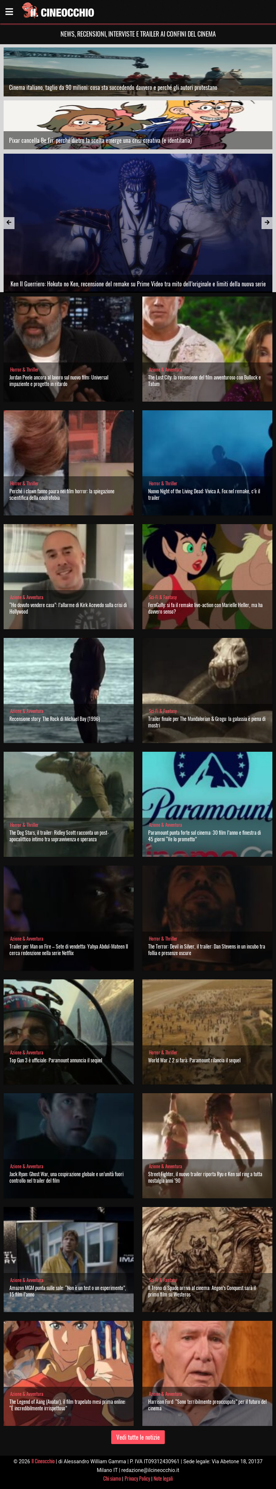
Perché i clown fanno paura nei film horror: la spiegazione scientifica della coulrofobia (61, 494)
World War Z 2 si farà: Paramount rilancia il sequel (194, 1060)
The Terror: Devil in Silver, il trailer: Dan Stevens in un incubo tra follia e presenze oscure (206, 949)
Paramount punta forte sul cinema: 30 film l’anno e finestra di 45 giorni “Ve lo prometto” (204, 836)
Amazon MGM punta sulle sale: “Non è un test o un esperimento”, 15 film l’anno (67, 1291)
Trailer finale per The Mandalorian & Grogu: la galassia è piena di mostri (206, 722)
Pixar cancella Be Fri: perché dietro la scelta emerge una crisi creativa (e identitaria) (100, 140)
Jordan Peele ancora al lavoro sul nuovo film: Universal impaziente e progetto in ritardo (58, 380)
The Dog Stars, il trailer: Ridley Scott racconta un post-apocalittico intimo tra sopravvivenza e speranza (59, 836)
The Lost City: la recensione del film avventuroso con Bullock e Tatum (204, 380)
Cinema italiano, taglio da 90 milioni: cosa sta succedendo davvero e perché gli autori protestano (113, 87)
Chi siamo (112, 1478)
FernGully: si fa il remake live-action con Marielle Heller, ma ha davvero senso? (205, 608)
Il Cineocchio (43, 1461)
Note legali (163, 1478)
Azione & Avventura (165, 369)
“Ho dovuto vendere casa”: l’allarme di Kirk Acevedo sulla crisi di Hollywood (68, 608)
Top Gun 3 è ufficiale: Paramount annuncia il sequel (55, 1060)
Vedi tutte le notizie (138, 1437)
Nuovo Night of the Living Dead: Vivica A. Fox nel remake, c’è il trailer (204, 494)
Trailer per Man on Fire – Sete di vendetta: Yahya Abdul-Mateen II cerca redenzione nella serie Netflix (68, 949)
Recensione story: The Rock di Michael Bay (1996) (54, 718)
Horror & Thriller (24, 369)
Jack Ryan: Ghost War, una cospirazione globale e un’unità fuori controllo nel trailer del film (66, 1177)
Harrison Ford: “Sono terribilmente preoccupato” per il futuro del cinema (207, 1405)
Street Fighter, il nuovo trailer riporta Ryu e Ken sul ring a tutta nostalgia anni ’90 (205, 1177)
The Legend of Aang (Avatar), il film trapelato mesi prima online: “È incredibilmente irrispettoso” (67, 1405)
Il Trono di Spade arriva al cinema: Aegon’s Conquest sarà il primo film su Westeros (202, 1291)
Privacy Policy (137, 1478)
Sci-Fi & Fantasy (163, 597)
